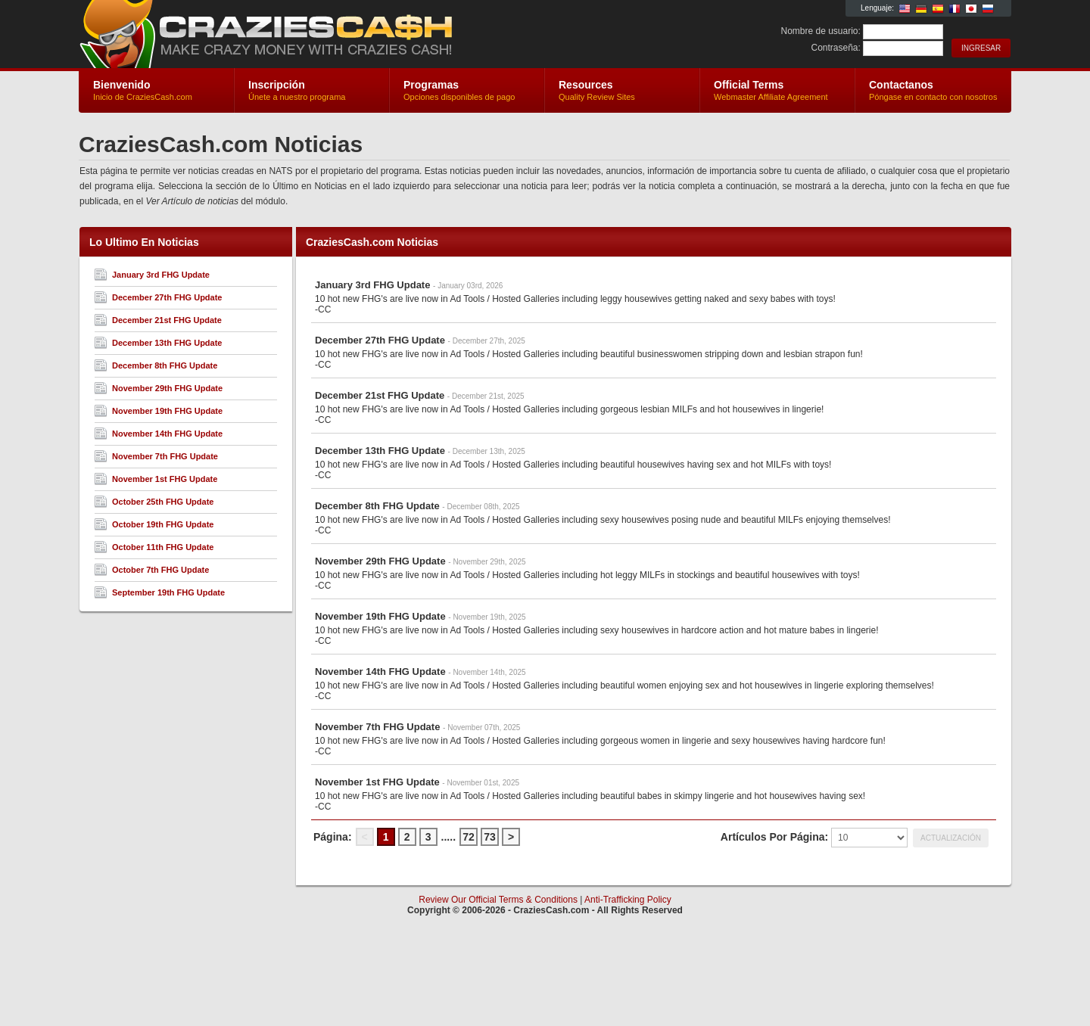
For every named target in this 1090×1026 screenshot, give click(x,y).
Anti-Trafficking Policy (627, 899)
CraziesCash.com (259, 35)
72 (468, 837)
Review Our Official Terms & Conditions (498, 899)
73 (490, 837)
